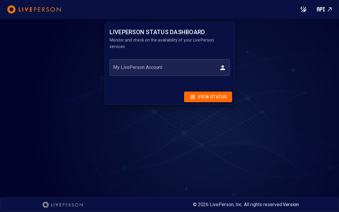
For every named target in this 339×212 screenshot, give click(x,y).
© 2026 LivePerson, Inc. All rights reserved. (238, 204)
